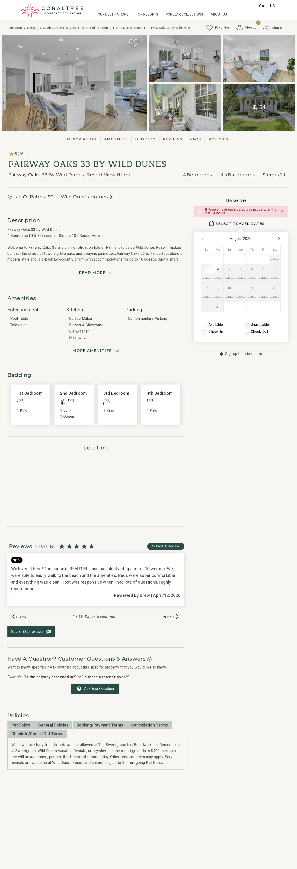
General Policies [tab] (53, 725)
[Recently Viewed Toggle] (246, 27)
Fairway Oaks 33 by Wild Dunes (169, 27)
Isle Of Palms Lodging (98, 27)
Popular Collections (184, 14)
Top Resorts (147, 14)
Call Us (267, 6)
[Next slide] (171, 617)
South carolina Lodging (61, 27)
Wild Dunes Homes (131, 27)
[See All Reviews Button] (31, 631)
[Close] (282, 211)
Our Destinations (113, 14)
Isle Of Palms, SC (33, 197)
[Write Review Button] (165, 546)
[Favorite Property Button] (133, 43)
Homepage (16, 27)
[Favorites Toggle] (218, 27)
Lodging (34, 27)
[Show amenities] (95, 351)
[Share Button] (272, 27)
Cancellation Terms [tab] (149, 725)
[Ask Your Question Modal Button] (95, 689)
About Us (219, 14)
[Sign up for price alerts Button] (241, 354)
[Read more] (95, 273)
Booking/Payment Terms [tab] (100, 725)
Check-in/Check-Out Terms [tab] (37, 733)
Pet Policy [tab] (20, 725)
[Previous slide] (19, 617)
